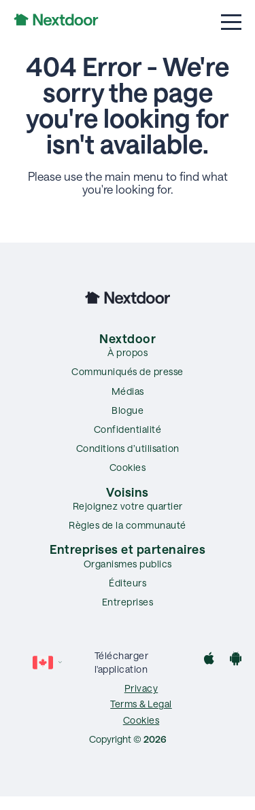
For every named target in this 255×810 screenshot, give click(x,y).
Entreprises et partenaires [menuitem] (127, 549)
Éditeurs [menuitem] (127, 582)
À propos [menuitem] (127, 352)
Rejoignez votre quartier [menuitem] (128, 506)
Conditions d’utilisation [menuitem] (128, 448)
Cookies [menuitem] (127, 467)
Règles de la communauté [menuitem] (127, 525)
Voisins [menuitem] (127, 492)
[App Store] (209, 660)
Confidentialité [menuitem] (128, 429)
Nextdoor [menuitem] (127, 338)
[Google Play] (236, 660)
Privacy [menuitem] (141, 688)
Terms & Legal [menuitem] (141, 703)
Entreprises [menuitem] (128, 602)
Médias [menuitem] (128, 391)
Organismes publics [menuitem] (128, 563)
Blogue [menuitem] (127, 410)
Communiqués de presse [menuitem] (127, 371)
